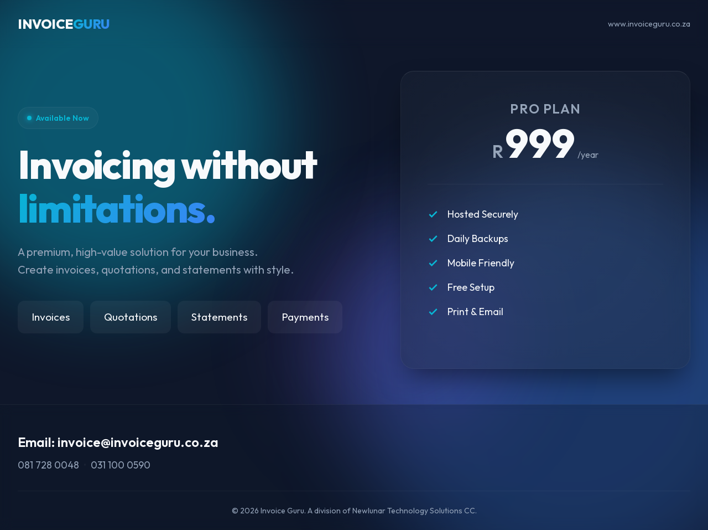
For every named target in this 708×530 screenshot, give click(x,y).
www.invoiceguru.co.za (649, 24)
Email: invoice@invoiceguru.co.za (118, 442)
